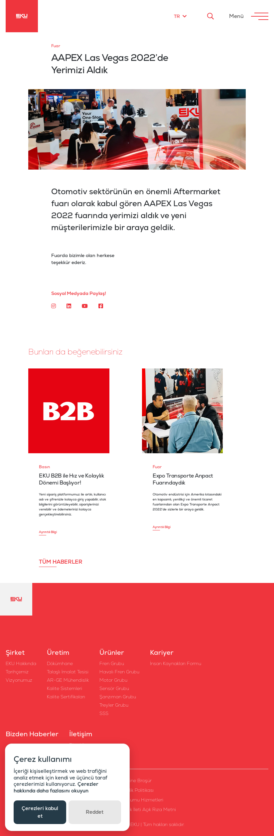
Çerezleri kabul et (40, 812)
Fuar (55, 46)
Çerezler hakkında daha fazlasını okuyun (56, 787)
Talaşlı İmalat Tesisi (67, 672)
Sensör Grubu (114, 688)
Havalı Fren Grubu (119, 672)
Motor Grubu (113, 680)
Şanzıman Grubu (117, 697)
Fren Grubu (111, 663)
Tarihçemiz (17, 672)
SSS (103, 713)
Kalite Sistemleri (64, 688)
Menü (236, 16)
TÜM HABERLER (60, 561)
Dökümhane (60, 663)
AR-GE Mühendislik (68, 680)
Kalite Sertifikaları (66, 697)
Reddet (94, 812)
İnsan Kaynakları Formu (175, 663)
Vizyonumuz (19, 680)
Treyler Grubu (113, 705)
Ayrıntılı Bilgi (48, 532)
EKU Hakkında (21, 663)
